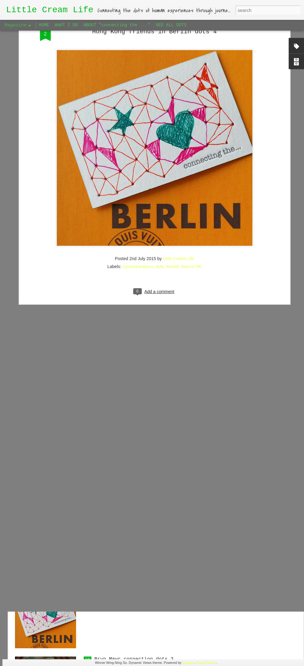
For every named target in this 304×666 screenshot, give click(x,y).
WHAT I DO (66, 25)
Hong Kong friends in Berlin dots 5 (144, 451)
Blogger (188, 662)
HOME (44, 25)
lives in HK (191, 190)
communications (137, 190)
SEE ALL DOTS (171, 25)
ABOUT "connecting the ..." (116, 25)
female (172, 190)
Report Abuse (206, 662)
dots (159, 190)
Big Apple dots (114, 520)
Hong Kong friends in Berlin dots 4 (144, 590)
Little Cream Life (178, 182)
